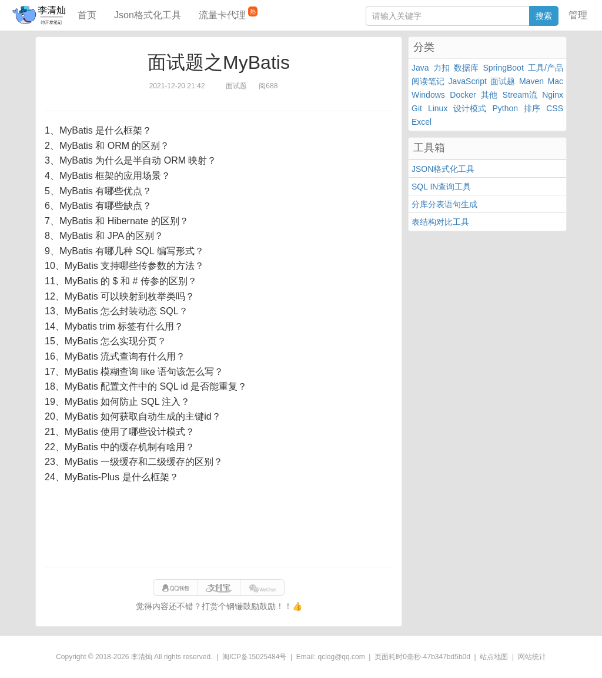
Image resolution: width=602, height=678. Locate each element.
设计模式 (469, 108)
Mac (555, 81)
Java (420, 67)
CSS (554, 108)
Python (506, 108)
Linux (437, 108)
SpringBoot (503, 67)
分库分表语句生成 (444, 204)
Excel (422, 122)
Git (417, 108)
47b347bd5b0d (446, 657)
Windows (428, 94)
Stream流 (520, 94)
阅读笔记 (428, 81)
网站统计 (532, 657)
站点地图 (494, 657)
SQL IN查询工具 (441, 186)
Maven (531, 81)
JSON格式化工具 (443, 169)
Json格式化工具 (147, 15)
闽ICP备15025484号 (254, 657)
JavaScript (468, 81)
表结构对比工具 (440, 222)
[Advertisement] (219, 525)
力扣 (441, 67)
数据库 (466, 67)
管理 (577, 15)
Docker (463, 94)
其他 (489, 94)
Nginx (552, 94)
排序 (532, 108)
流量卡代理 (228, 13)
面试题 (502, 81)
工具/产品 (545, 67)
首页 (87, 15)
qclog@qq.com (340, 657)
